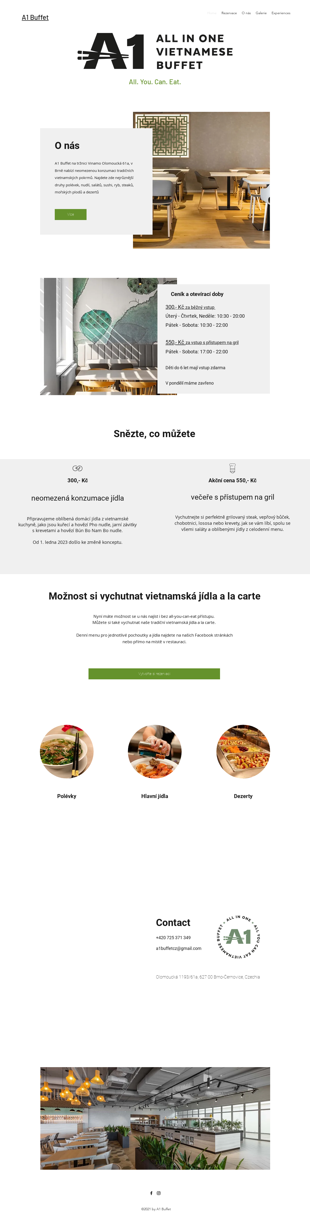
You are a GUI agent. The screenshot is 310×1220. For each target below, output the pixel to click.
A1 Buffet (35, 17)
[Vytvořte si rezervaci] (154, 673)
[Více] (71, 214)
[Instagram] (158, 1193)
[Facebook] (151, 1193)
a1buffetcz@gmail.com (178, 948)
